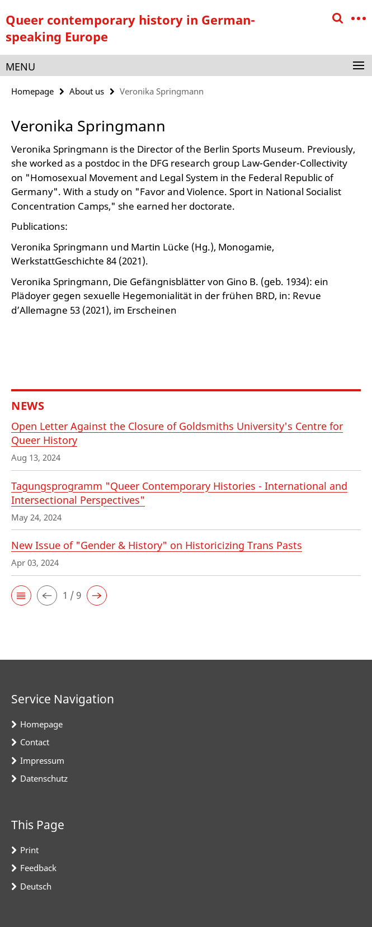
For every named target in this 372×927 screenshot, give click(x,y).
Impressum (42, 760)
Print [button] (29, 849)
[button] (21, 595)
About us (86, 91)
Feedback (38, 867)
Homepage (32, 91)
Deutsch (35, 886)
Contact (34, 742)
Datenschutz (44, 778)
